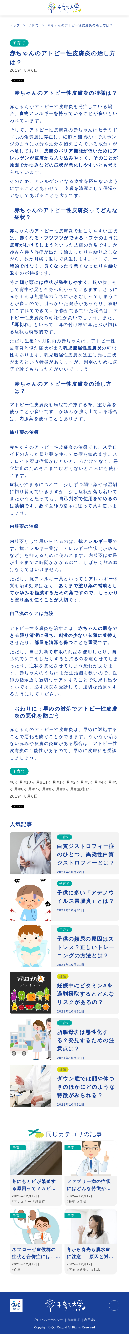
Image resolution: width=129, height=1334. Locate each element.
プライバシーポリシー (48, 1320)
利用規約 (90, 1320)
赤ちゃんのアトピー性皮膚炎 (51, 93)
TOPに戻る (114, 1305)
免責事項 (74, 1320)
